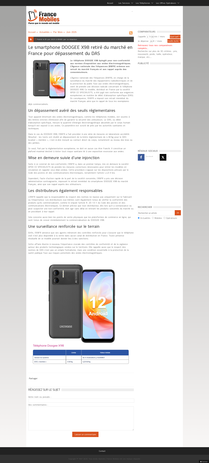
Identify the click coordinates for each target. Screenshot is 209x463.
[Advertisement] (132, 17)
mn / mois (159, 36)
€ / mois (157, 41)
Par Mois (58, 32)
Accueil (110, 3)
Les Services (124, 3)
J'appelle (142, 36)
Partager (33, 378)
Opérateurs (171, 218)
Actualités (44, 32)
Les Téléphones (143, 3)
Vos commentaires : (38, 404)
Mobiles (158, 218)
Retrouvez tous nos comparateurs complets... (155, 47)
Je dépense (143, 41)
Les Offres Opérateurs (166, 3)
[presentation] (50, 437)
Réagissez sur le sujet (44, 389)
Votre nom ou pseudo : (39, 396)
